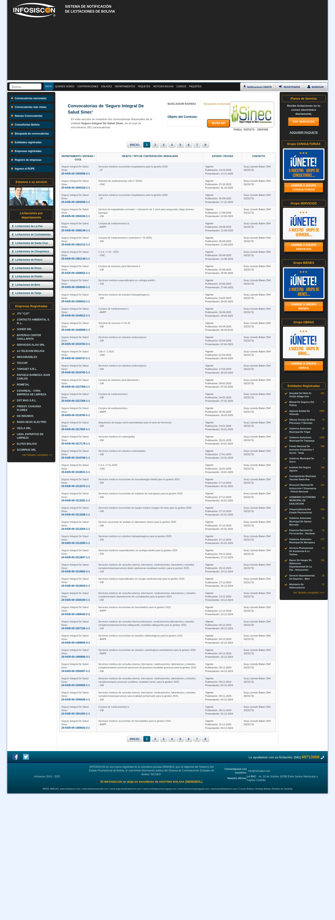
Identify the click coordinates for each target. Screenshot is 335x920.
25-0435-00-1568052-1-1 (75, 289)
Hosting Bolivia (262, 915)
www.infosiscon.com (70, 915)
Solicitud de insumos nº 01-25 (138, 355)
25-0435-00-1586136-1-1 (75, 236)
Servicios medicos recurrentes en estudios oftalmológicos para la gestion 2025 (164, 739)
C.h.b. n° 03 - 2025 (132, 268)
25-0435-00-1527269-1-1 (75, 446)
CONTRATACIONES (87, 86)
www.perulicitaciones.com (224, 915)
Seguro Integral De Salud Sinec (78, 163)
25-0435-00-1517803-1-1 (75, 481)
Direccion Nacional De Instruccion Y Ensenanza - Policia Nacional (302, 488)
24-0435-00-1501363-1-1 (75, 830)
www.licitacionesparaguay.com (193, 915)
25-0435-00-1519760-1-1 (75, 463)
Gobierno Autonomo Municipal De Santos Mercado (300, 521)
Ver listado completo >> (37, 454)
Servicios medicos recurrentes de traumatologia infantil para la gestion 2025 (162, 547)
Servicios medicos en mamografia (140, 495)
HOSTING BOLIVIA (171, 908)
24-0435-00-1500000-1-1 (75, 795)
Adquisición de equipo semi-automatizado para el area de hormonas (158, 477)
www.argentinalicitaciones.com (125, 915)
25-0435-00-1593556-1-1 (75, 201)
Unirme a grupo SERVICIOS (303, 247)
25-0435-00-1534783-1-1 (75, 411)
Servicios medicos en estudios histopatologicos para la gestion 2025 (158, 617)
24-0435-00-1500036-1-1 (75, 812)
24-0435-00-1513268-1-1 (75, 585)
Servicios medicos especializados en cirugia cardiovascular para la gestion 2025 (165, 670)
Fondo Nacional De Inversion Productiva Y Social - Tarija (301, 449)
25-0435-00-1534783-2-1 (75, 376)
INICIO (134, 144)
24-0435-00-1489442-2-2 (75, 708)
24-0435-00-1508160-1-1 (75, 690)
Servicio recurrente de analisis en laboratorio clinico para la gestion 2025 (161, 600)
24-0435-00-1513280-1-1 (75, 620)
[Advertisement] (167, 50)
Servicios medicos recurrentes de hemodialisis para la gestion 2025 (158, 704)
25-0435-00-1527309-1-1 (75, 428)
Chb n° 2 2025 (129, 390)
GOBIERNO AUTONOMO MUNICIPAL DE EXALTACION (302, 500)
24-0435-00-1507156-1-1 (75, 725)
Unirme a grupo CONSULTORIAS (303, 187)
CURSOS (181, 86)
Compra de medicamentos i (136, 443)
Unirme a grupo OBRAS (303, 365)
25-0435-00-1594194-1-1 (75, 219)
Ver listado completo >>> (309, 592)
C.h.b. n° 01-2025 (131, 530)
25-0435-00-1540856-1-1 (75, 358)
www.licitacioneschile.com (95, 915)
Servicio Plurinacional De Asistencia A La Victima (301, 551)
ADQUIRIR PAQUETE (303, 132)
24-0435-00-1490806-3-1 (75, 760)
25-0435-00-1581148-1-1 (75, 271)
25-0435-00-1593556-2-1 (75, 166)
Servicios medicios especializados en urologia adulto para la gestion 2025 (161, 635)
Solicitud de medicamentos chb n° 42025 (144, 180)
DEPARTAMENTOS (125, 86)
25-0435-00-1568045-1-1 (75, 306)
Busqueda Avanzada (217, 103)
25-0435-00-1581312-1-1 (75, 254)
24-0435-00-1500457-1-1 (75, 778)
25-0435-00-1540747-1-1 (75, 393)
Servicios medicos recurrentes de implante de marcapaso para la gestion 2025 (164, 565)
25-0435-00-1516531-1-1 (75, 533)
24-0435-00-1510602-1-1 (75, 655)
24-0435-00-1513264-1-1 (75, 603)
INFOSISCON (113, 908)
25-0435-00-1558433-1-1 (75, 323)
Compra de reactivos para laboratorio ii (142, 285)
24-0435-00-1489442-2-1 (75, 847)
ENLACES (106, 86)
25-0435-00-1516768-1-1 (75, 516)
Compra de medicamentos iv (137, 827)
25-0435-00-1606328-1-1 (75, 184)
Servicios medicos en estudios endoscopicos (146, 373)
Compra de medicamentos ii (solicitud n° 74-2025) (148, 250)
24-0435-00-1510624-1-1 (75, 673)
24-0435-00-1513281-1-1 (75, 568)
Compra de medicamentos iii (137, 233)
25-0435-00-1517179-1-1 (75, 498)
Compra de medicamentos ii (137, 338)
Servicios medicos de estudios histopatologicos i (147, 320)
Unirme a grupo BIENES (303, 306)
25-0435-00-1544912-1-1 (75, 341)
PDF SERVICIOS (304, 121)
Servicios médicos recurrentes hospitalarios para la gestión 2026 (156, 163)
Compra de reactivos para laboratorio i (142, 425)
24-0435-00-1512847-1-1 (75, 638)
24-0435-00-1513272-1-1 (75, 550)
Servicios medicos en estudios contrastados (145, 512)
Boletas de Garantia (282, 915)
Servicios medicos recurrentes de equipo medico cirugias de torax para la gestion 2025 (168, 582)
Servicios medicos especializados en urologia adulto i (150, 303)
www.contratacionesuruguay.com (159, 915)
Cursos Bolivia (246, 915)
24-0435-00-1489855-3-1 (75, 742)
